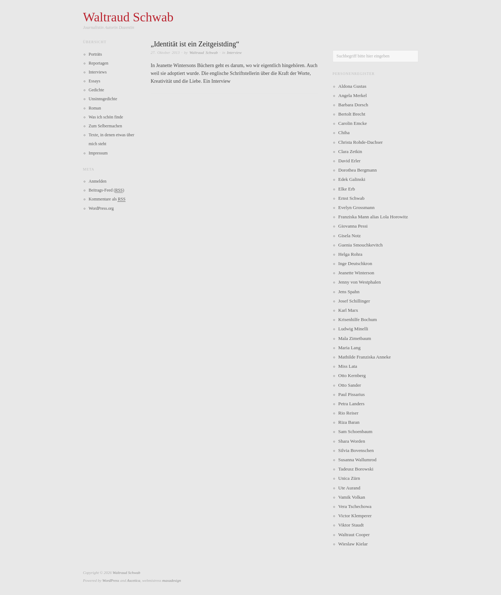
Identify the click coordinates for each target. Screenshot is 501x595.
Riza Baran (349, 422)
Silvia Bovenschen (356, 450)
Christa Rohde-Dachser (360, 142)
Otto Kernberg (352, 375)
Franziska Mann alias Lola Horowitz (373, 216)
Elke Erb (346, 189)
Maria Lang (349, 347)
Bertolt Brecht (351, 114)
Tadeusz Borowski (356, 469)
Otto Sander (349, 385)
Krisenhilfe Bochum (357, 319)
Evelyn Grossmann (356, 207)
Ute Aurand (349, 487)
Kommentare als (107, 199)
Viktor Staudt (351, 525)
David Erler (349, 160)
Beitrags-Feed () (106, 190)
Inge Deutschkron (355, 263)
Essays (95, 80)
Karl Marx (348, 310)
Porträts (95, 54)
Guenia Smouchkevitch (360, 245)
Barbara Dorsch (353, 104)
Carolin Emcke (352, 123)
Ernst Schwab (351, 198)
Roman (95, 108)
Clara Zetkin (350, 151)
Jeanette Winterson (356, 272)
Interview (234, 52)
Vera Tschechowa (355, 506)
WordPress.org (101, 208)
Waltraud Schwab (203, 52)
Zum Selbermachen (105, 125)
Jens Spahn (349, 291)
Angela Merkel (352, 95)
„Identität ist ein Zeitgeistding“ (195, 44)
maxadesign (171, 580)
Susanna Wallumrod (357, 459)
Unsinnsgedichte (103, 98)
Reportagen (98, 63)
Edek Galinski (351, 179)
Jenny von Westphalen (359, 282)
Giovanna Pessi (353, 226)
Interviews (98, 72)
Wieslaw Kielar (353, 543)
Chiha (344, 132)
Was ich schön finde (106, 117)
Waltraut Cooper (354, 534)
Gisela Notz (349, 235)
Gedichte (96, 89)
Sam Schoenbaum (355, 431)
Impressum (98, 153)
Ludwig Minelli (353, 328)
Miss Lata (347, 366)
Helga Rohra (350, 254)
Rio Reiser (348, 413)
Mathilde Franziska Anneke (364, 357)
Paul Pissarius (351, 394)
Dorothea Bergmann (357, 170)
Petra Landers (351, 403)
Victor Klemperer (355, 515)
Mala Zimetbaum (354, 338)
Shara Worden (351, 441)
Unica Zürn (349, 478)
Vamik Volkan (351, 497)
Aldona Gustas (352, 86)
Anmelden (98, 181)
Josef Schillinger (354, 301)
